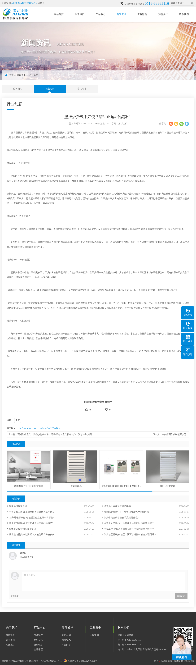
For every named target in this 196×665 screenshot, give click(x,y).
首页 (11, 75)
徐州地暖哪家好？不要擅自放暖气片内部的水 (126, 512)
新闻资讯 (121, 14)
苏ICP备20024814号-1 (50, 661)
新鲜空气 (38, 640)
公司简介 (10, 635)
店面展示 (10, 644)
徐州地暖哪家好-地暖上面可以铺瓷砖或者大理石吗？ (130, 534)
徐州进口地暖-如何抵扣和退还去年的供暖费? (31, 523)
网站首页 (59, 14)
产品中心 (100, 14)
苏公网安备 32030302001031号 (82, 661)
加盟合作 (163, 14)
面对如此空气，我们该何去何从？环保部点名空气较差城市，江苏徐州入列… (55, 434)
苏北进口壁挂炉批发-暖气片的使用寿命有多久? (32, 534)
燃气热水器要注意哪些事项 (117, 506)
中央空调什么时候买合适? (174, 434)
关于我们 (79, 14)
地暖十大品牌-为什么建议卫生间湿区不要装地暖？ (129, 523)
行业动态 (33, 75)
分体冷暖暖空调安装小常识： (23, 529)
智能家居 (38, 649)
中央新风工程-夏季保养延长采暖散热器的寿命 (32, 512)
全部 (17, 420)
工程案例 (142, 14)
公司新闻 (17, 88)
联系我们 (184, 14)
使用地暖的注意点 (18, 506)
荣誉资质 (10, 640)
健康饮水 (38, 644)
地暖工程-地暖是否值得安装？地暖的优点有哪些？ (129, 529)
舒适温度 (38, 635)
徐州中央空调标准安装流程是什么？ (122, 517)
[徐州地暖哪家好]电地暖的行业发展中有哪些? (31, 517)
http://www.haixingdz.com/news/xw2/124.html (39, 428)
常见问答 (81, 88)
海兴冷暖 (189, 661)
